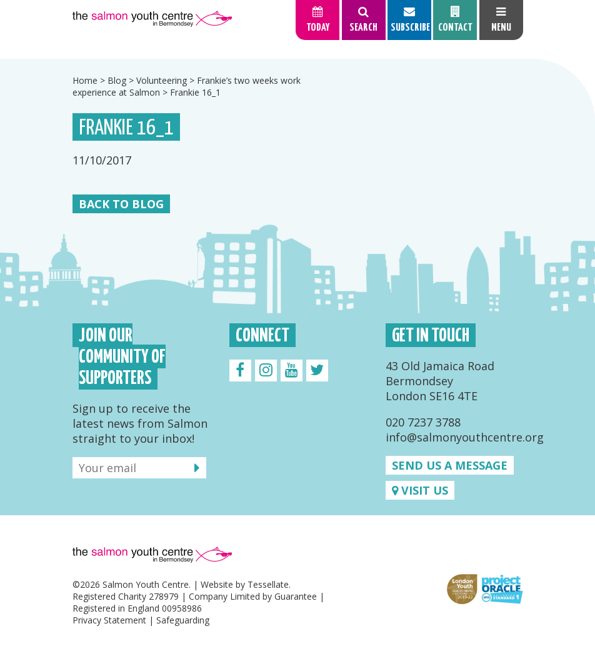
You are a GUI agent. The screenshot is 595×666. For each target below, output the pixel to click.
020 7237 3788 (423, 422)
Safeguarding (182, 620)
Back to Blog (121, 203)
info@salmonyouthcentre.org (465, 437)
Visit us (420, 490)
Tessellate (268, 584)
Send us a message (450, 465)
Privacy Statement (109, 620)
